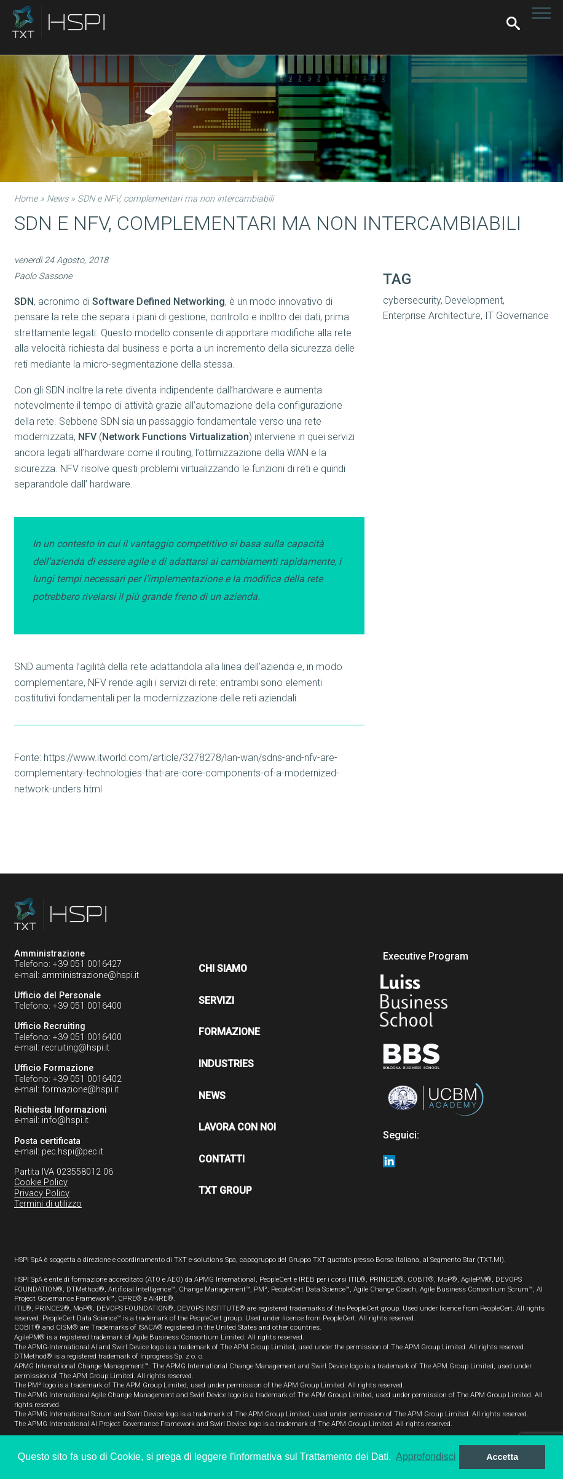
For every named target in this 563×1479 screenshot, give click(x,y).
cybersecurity (412, 300)
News (57, 199)
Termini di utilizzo (48, 1204)
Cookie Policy (41, 1182)
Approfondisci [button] (425, 1456)
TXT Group (225, 1190)
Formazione (229, 1032)
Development (474, 300)
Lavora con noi (237, 1127)
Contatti (222, 1159)
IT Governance (517, 315)
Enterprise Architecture (432, 315)
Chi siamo (223, 968)
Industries (226, 1064)
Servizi (216, 1000)
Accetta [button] (502, 1457)
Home (25, 199)
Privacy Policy (41, 1193)
